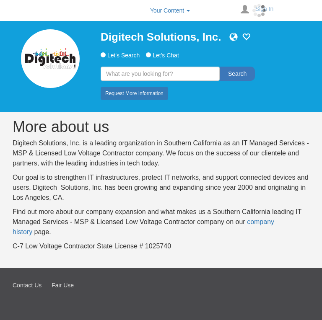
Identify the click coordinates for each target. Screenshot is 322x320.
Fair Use (63, 285)
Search (237, 73)
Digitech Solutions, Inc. (161, 37)
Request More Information (134, 93)
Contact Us (27, 285)
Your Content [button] (170, 10)
